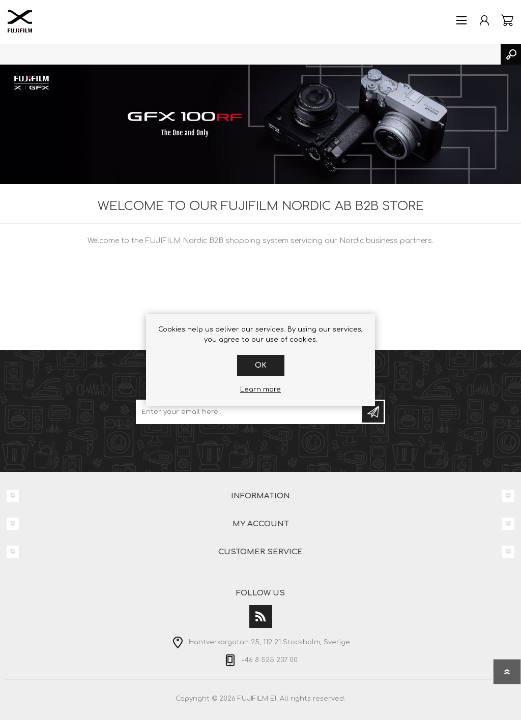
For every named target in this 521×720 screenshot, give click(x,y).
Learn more (260, 389)
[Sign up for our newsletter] (249, 412)
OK (261, 365)
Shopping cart (507, 20)
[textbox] (250, 54)
